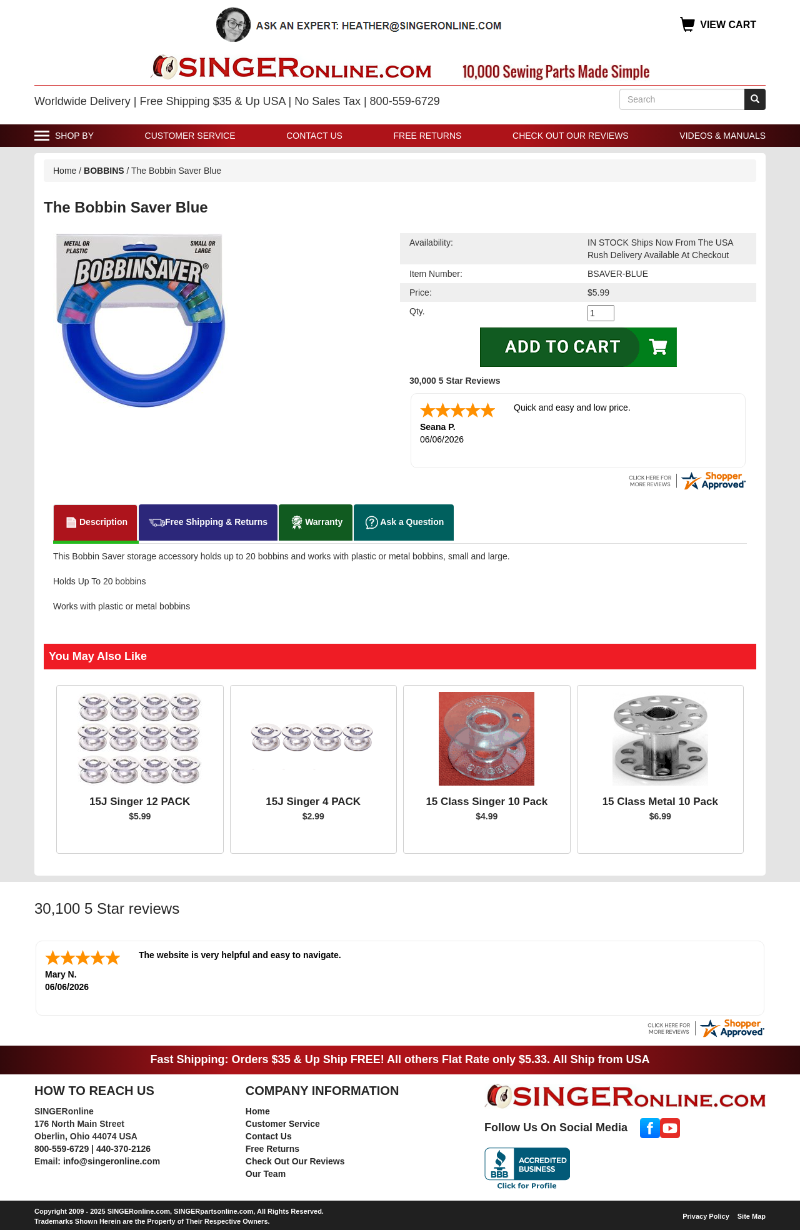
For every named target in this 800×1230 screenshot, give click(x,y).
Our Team (266, 1174)
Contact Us (314, 136)
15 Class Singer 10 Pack (487, 802)
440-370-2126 (123, 1149)
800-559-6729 (61, 1149)
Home (64, 171)
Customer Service (190, 136)
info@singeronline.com (111, 1161)
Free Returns (428, 136)
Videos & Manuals (722, 136)
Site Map (752, 1216)
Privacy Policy (705, 1216)
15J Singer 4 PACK (313, 802)
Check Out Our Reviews (570, 136)
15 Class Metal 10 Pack (660, 802)
